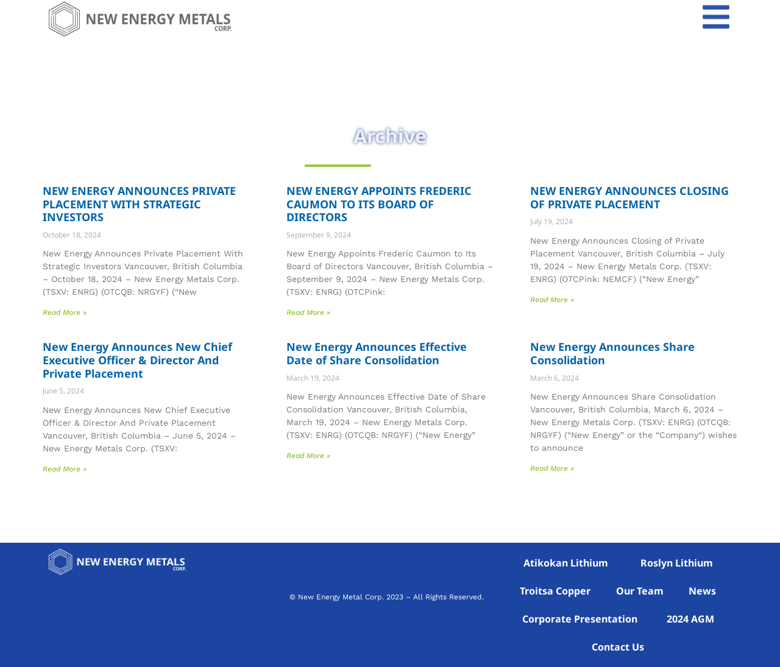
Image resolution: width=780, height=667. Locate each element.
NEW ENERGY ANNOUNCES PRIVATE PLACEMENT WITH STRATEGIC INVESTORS (139, 203)
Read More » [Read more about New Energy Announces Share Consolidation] (552, 468)
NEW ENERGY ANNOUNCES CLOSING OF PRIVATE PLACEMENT (629, 197)
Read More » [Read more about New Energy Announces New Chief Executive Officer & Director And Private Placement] (65, 469)
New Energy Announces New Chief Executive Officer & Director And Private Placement (137, 359)
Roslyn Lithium (676, 563)
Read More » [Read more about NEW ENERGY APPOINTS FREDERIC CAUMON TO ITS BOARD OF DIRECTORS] (308, 312)
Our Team (640, 591)
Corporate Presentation (579, 619)
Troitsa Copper (555, 591)
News (702, 591)
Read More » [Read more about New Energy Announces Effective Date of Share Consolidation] (308, 455)
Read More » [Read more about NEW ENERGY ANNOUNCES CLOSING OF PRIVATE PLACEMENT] (552, 299)
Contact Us (618, 647)
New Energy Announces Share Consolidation (612, 353)
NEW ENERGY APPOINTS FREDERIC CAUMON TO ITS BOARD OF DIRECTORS (379, 203)
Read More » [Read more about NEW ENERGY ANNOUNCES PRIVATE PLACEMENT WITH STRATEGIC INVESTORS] (65, 312)
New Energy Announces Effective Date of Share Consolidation (376, 353)
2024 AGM (690, 619)
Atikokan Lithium (565, 563)
